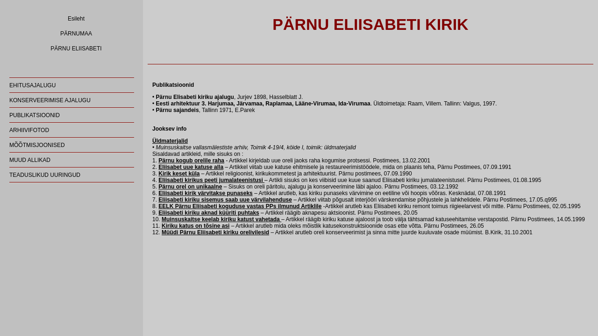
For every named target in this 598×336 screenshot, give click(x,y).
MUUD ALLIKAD (29, 160)
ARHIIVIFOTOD (29, 130)
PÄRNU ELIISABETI (75, 48)
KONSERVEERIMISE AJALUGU (50, 100)
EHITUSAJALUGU (32, 85)
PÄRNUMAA (76, 33)
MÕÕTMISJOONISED (37, 145)
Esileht (76, 18)
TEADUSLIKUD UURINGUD (44, 175)
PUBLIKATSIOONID (34, 115)
